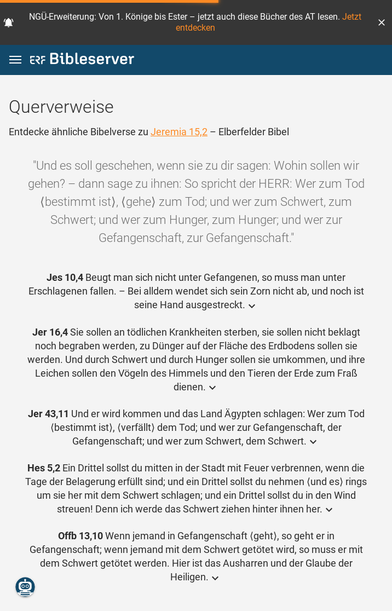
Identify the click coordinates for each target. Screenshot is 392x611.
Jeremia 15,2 (179, 131)
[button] (381, 22)
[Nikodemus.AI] (25, 587)
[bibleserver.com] (82, 60)
